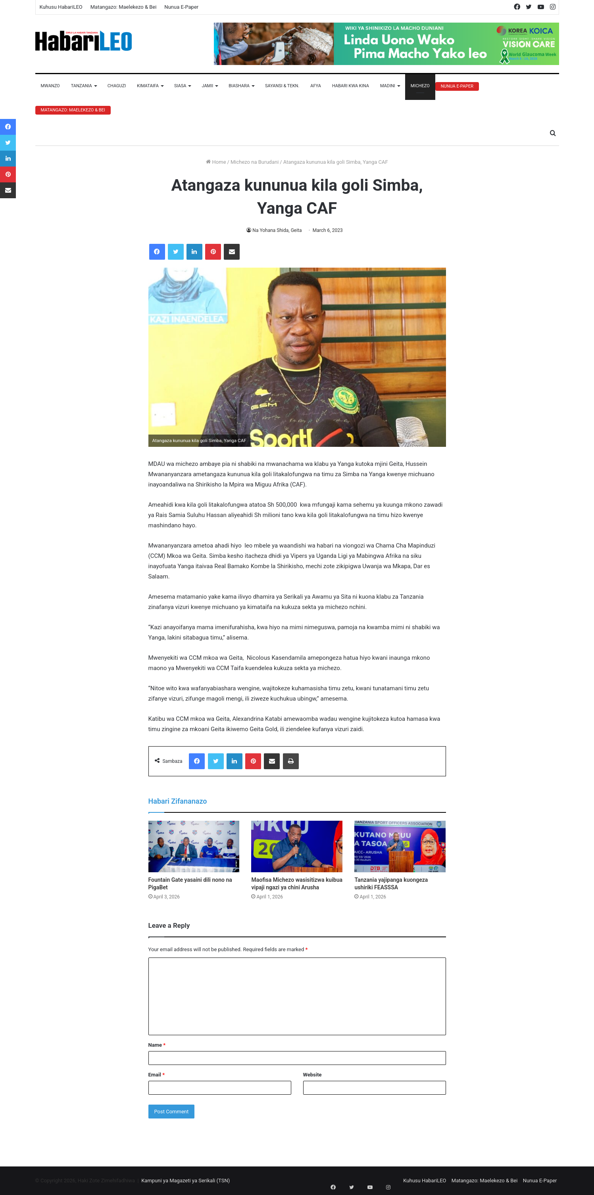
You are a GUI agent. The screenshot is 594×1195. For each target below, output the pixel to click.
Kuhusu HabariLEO (61, 7)
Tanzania (81, 85)
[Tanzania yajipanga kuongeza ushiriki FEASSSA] (400, 846)
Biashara (239, 85)
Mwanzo (50, 85)
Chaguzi (117, 85)
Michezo (420, 85)
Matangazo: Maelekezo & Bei (123, 7)
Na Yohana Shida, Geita (277, 230)
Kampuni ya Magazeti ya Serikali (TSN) (185, 1181)
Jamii (207, 85)
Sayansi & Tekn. (282, 85)
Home (216, 162)
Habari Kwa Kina (350, 85)
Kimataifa (148, 85)
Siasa (180, 85)
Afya (315, 85)
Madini (387, 85)
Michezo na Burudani (255, 162)
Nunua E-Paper (181, 7)
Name (157, 1045)
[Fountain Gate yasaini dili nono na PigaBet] (194, 846)
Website (312, 1075)
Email (156, 1075)
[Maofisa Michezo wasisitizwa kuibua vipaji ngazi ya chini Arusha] (296, 846)
